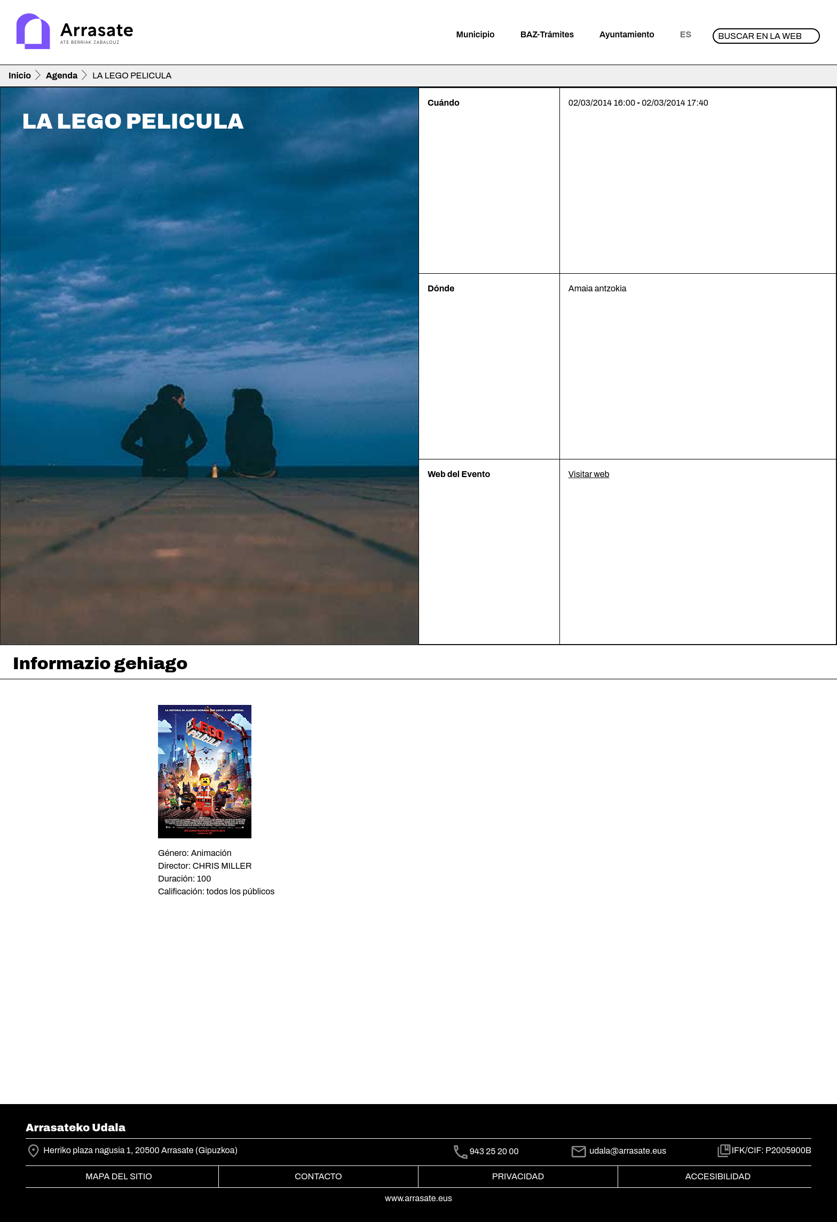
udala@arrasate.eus (618, 1150)
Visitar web (589, 474)
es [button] (685, 34)
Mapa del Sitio (118, 1176)
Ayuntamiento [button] (626, 34)
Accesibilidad (718, 1176)
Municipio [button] (475, 34)
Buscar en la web (760, 36)
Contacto (318, 1176)
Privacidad (518, 1176)
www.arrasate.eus (418, 1198)
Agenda (61, 75)
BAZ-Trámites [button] (547, 34)
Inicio (20, 75)
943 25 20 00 (494, 1151)
